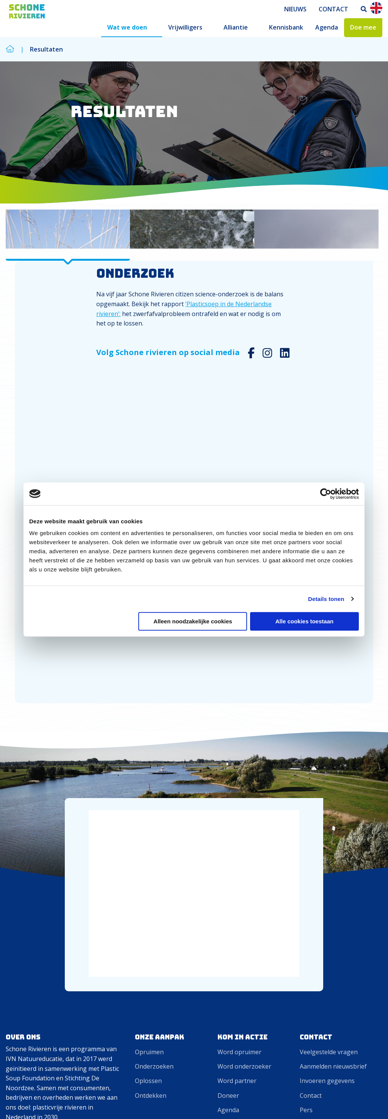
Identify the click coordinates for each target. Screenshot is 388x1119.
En (376, 8)
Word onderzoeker (244, 764)
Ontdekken (150, 793)
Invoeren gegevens (327, 778)
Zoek (364, 9)
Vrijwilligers (185, 27)
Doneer (228, 793)
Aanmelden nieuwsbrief (333, 764)
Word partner (237, 778)
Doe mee (363, 27)
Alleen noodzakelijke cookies (192, 621)
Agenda (326, 27)
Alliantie (236, 27)
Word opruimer (239, 749)
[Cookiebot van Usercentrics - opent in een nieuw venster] (326, 493)
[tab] (68, 241)
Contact (333, 9)
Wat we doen (127, 27)
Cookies (337, 1101)
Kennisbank (286, 27)
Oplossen (148, 778)
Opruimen (149, 749)
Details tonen (326, 599)
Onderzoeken (154, 764)
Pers (306, 807)
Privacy (367, 1101)
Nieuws (295, 9)
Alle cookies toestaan (304, 621)
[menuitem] (295, 9)
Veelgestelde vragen (329, 749)
